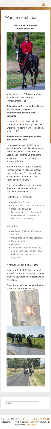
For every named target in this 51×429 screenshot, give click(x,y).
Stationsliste (18, 121)
